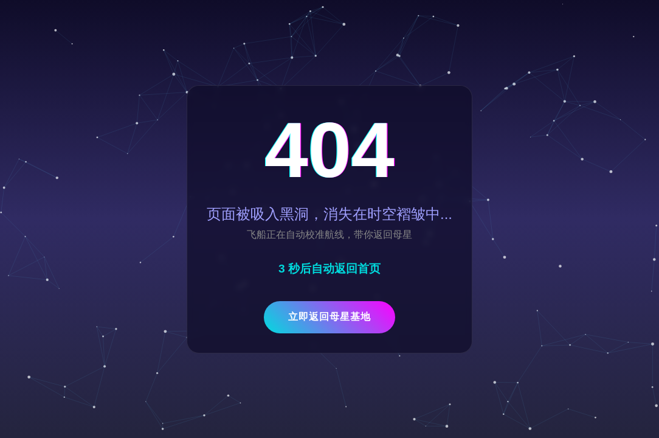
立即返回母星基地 (329, 316)
